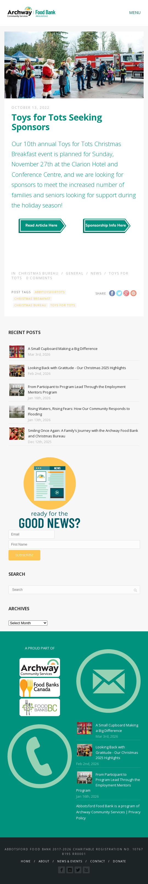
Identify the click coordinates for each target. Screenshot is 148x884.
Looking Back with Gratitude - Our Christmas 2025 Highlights (77, 367)
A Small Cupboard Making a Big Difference (63, 348)
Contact (97, 861)
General (75, 273)
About (44, 861)
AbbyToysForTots (50, 292)
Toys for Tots (62, 305)
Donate (119, 861)
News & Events (69, 861)
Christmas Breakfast (32, 299)
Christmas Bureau (39, 273)
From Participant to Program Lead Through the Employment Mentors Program (108, 782)
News (96, 273)
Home (26, 861)
